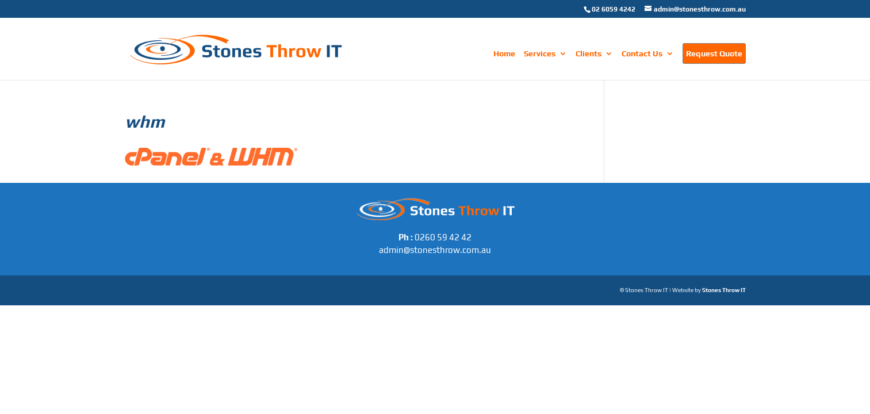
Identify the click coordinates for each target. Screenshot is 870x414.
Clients (588, 53)
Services (539, 53)
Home (504, 53)
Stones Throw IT (724, 290)
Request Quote (714, 53)
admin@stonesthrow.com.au (435, 250)
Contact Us (642, 53)
